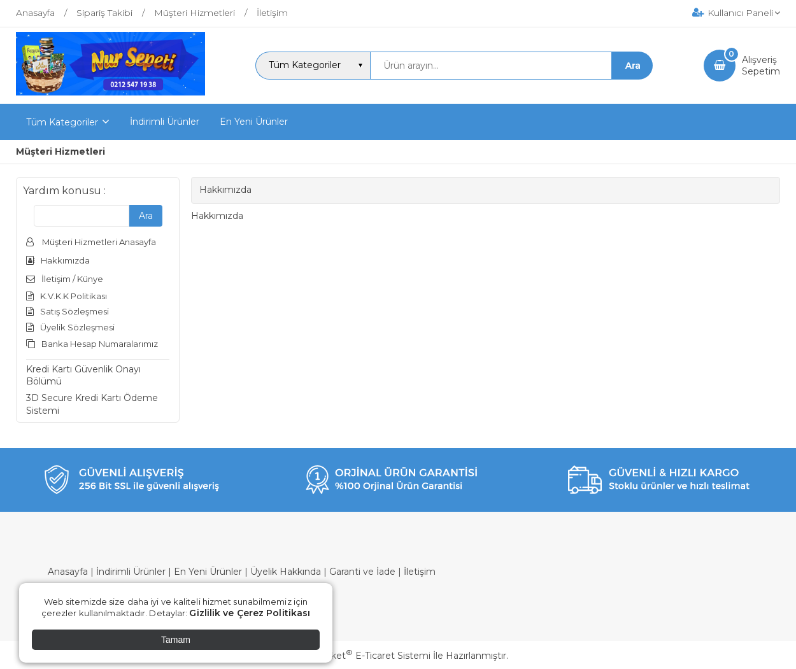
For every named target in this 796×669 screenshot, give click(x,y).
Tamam (175, 640)
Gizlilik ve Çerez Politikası (249, 613)
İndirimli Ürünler (131, 571)
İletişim (420, 571)
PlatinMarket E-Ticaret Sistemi (359, 655)
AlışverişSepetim (761, 65)
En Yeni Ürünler (208, 571)
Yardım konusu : (64, 191)
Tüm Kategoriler (62, 122)
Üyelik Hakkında (285, 571)
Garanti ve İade (362, 571)
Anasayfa (68, 571)
